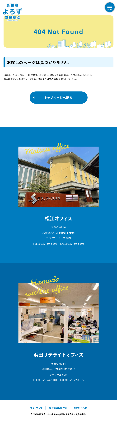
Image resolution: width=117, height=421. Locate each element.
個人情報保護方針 (58, 408)
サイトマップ (36, 408)
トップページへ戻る (58, 97)
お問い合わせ (80, 408)
